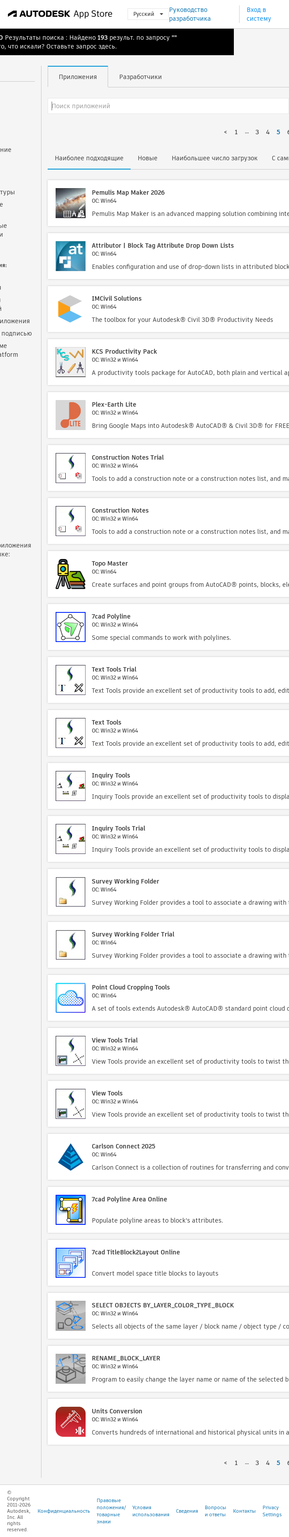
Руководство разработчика (190, 14)
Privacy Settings (272, 1511)
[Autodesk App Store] (60, 14)
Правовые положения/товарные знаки (111, 1511)
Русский (148, 14)
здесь (106, 46)
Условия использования (150, 1511)
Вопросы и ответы (215, 1511)
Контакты (244, 1510)
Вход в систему (259, 14)
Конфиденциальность (64, 1510)
